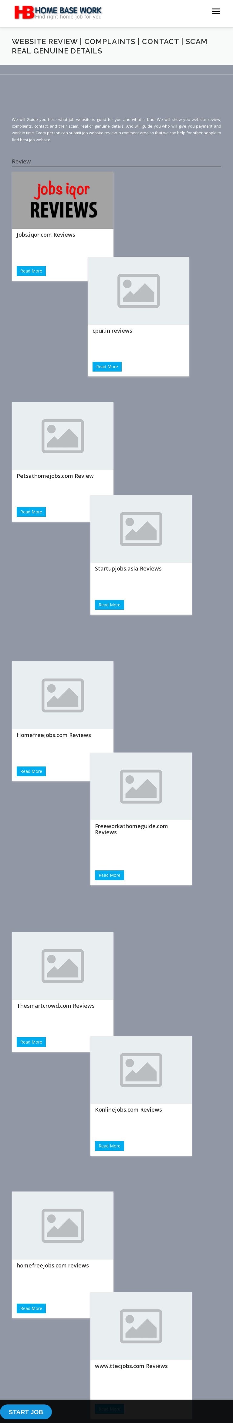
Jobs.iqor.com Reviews (46, 234)
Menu (216, 11)
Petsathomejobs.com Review (55, 359)
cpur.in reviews (144, 245)
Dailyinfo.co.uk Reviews (155, 889)
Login (34, 1300)
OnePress (130, 1385)
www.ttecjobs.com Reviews (160, 757)
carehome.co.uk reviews (48, 1121)
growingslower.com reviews (53, 865)
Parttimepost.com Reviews (159, 1013)
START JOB (26, 1412)
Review (21, 161)
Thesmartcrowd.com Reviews (56, 608)
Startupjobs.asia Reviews (157, 370)
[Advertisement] (122, 100)
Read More (31, 271)
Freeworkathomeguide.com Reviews (160, 498)
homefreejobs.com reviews (53, 733)
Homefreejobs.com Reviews (54, 484)
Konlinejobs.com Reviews (157, 632)
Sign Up (34, 1327)
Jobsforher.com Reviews (48, 996)
